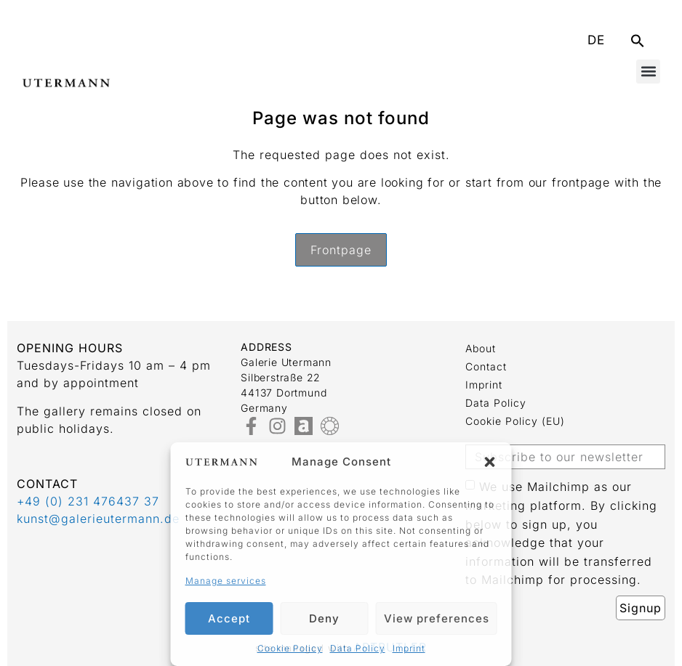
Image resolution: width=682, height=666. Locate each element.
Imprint (409, 648)
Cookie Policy (290, 648)
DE (596, 40)
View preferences (436, 618)
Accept (229, 618)
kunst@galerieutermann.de (98, 518)
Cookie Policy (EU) (515, 421)
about (480, 348)
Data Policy (357, 648)
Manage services (225, 580)
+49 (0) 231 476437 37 (88, 501)
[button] (490, 462)
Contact (486, 366)
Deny (324, 618)
